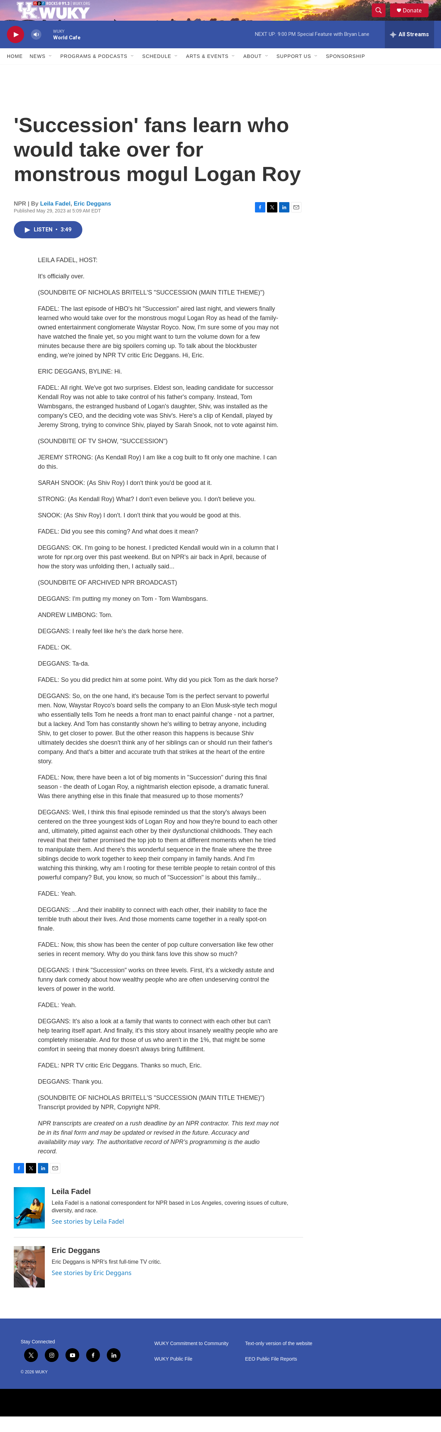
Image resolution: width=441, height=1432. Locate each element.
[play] (15, 50)
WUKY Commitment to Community (191, 1359)
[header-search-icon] (382, 18)
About (252, 71)
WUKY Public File (173, 1374)
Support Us (294, 71)
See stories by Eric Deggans (92, 1288)
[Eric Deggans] (29, 1282)
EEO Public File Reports (271, 1374)
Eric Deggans (92, 219)
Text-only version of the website (278, 1359)
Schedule (156, 71)
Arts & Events (207, 71)
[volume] (36, 50)
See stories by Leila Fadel (88, 1237)
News (37, 71)
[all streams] (409, 50)
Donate (416, 18)
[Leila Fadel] (29, 1223)
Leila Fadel (55, 219)
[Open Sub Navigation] (50, 71)
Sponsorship (345, 71)
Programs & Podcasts (93, 71)
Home (15, 71)
